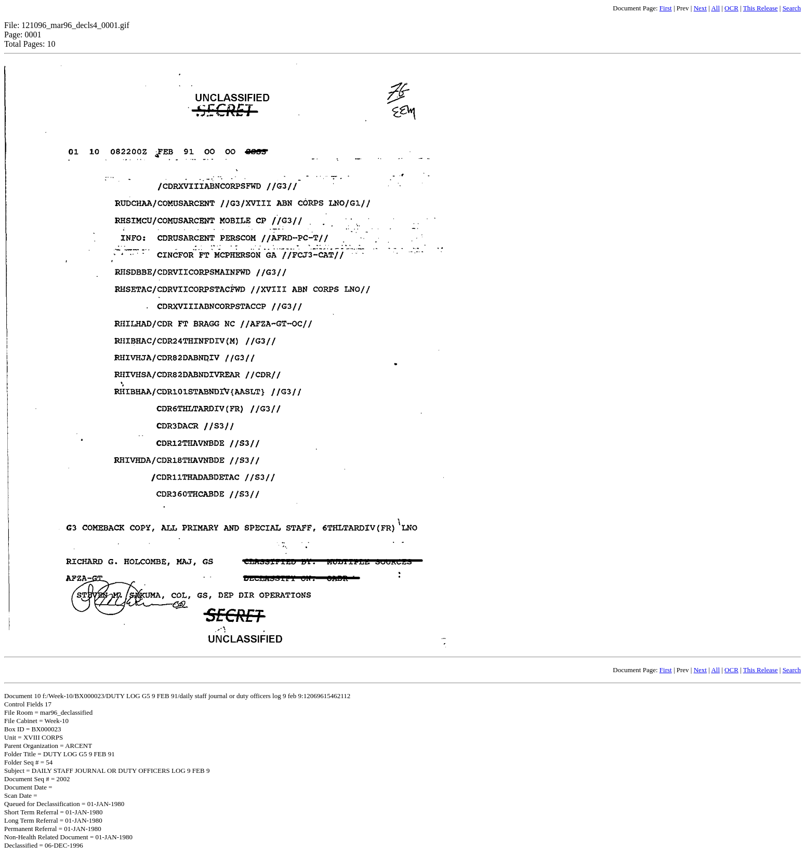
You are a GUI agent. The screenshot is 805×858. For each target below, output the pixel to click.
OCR (731, 8)
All (715, 8)
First (665, 8)
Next (700, 8)
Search (792, 8)
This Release (760, 8)
